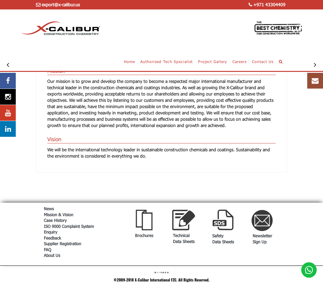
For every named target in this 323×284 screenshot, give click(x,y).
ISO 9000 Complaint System (69, 226)
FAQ (47, 249)
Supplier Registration (62, 243)
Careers (239, 61)
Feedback (52, 238)
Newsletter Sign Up (262, 238)
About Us (52, 255)
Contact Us (262, 61)
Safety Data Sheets (223, 238)
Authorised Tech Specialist (166, 61)
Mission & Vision (58, 214)
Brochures (144, 235)
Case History (55, 220)
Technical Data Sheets (184, 238)
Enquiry (50, 232)
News (49, 208)
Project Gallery (212, 61)
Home (129, 61)
